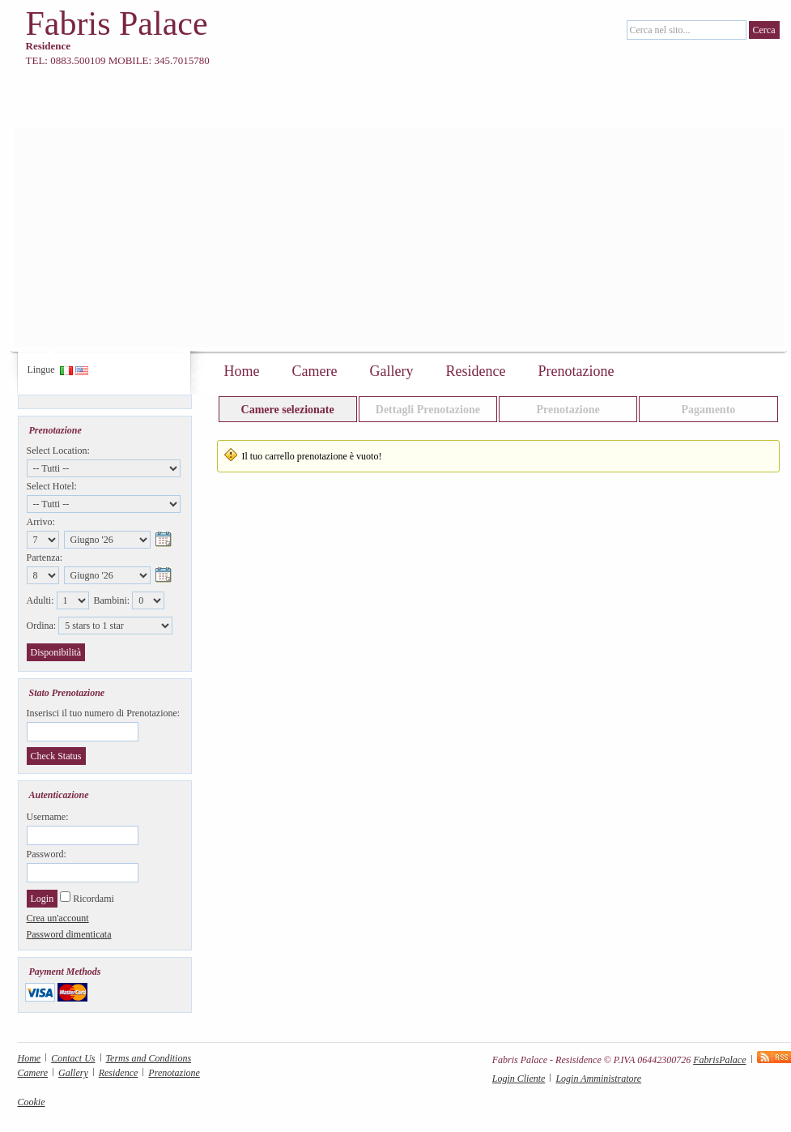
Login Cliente (519, 1078)
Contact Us (73, 1058)
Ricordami (93, 898)
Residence (475, 371)
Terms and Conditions (149, 1058)
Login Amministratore (598, 1078)
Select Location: (58, 450)
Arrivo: (41, 522)
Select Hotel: (52, 486)
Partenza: (45, 557)
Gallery (391, 371)
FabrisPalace (719, 1060)
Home (242, 371)
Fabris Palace (117, 23)
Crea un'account (58, 918)
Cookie (31, 1102)
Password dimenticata (69, 934)
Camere (315, 371)
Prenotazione (576, 371)
